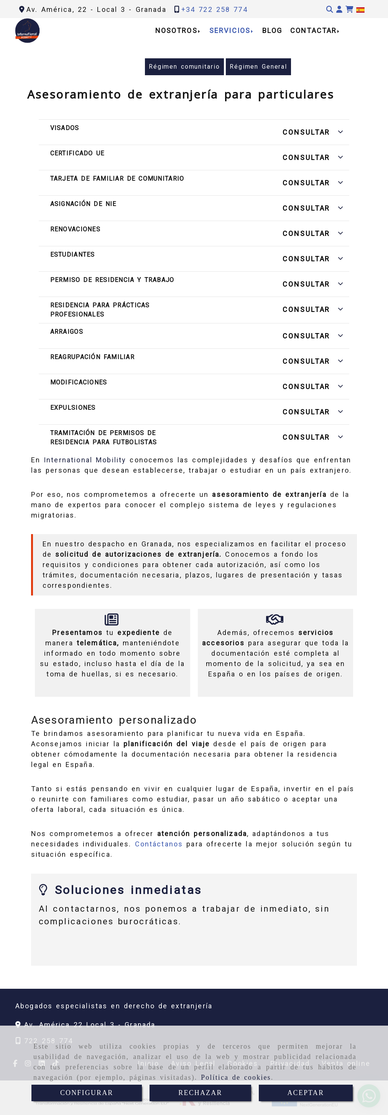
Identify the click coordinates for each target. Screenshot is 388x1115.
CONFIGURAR (86, 1093)
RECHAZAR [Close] (200, 1093)
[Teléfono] (211, 9)
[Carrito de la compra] (349, 9)
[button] (339, 9)
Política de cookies (236, 1077)
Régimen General (258, 66)
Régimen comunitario (184, 66)
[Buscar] (330, 9)
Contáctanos (159, 844)
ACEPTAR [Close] (305, 1093)
